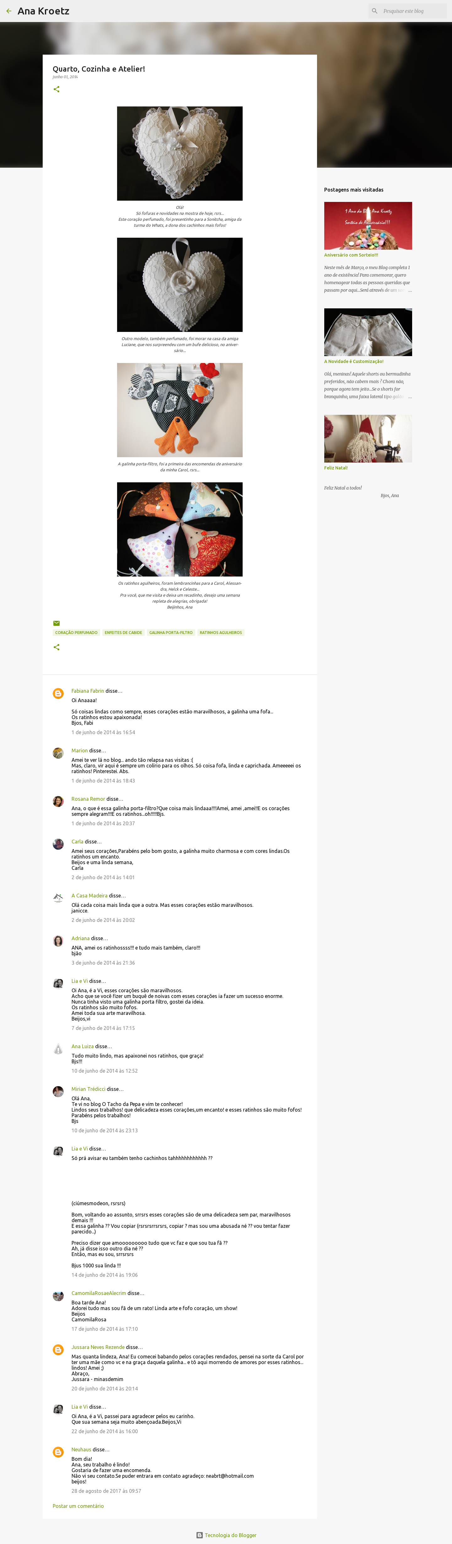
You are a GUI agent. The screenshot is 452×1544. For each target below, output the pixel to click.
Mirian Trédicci (88, 1089)
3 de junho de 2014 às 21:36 (103, 963)
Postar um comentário (78, 1506)
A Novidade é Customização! (354, 361)
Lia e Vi (80, 981)
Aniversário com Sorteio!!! (351, 254)
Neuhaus (81, 1449)
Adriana (81, 938)
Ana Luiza (83, 1046)
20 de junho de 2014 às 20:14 (105, 1388)
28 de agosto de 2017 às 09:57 (106, 1491)
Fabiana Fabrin (88, 691)
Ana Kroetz (43, 10)
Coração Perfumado (76, 633)
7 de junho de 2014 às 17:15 (103, 1028)
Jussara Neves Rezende (98, 1347)
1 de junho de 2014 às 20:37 (103, 823)
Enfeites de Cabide (123, 633)
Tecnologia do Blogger (226, 1535)
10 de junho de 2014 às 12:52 (105, 1071)
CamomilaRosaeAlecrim (99, 1293)
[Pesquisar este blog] (414, 11)
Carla (77, 841)
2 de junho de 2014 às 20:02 (103, 920)
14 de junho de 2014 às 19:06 (105, 1275)
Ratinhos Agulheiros (221, 633)
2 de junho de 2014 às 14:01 (103, 877)
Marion (80, 750)
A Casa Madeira (90, 895)
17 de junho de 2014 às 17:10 (105, 1329)
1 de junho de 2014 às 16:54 (103, 732)
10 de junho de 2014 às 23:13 (105, 1130)
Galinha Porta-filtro (171, 633)
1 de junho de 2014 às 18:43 (103, 780)
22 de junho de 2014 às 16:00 (105, 1431)
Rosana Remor (88, 799)
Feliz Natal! (336, 467)
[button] (56, 89)
